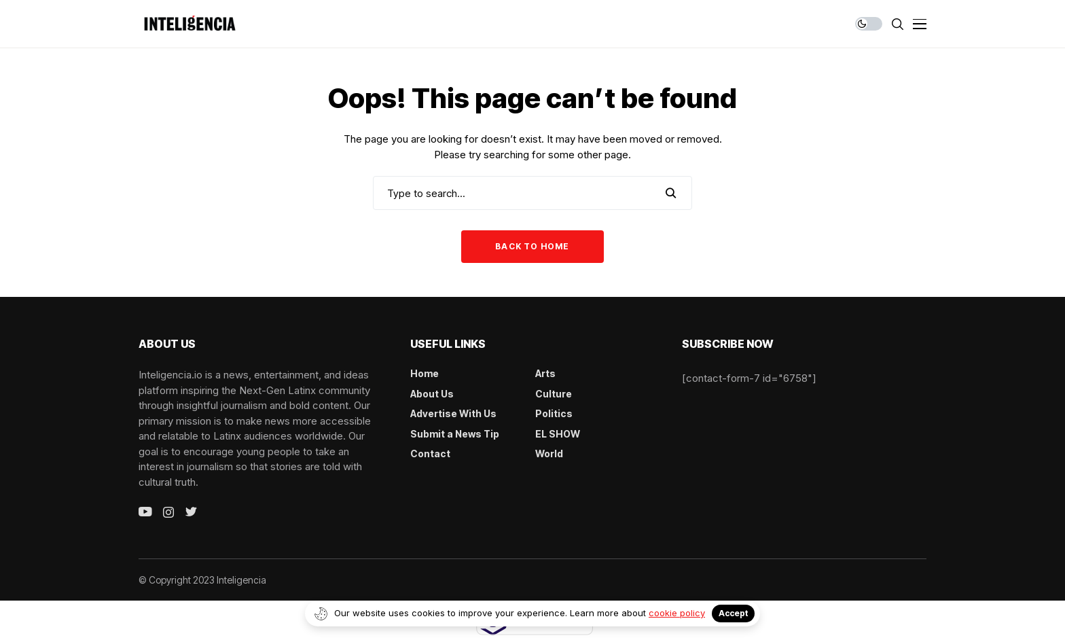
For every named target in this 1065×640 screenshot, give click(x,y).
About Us (432, 393)
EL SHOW (557, 434)
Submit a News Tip (454, 434)
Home (424, 373)
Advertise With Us (453, 413)
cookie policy (677, 612)
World (549, 453)
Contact (430, 453)
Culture (553, 393)
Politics (554, 413)
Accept (733, 613)
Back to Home (532, 246)
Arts (545, 373)
